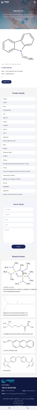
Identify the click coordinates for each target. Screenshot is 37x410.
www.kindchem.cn (18, 405)
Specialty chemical (16, 64)
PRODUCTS (8, 64)
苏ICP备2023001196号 (18, 403)
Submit (18, 246)
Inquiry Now (6, 82)
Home (2, 64)
